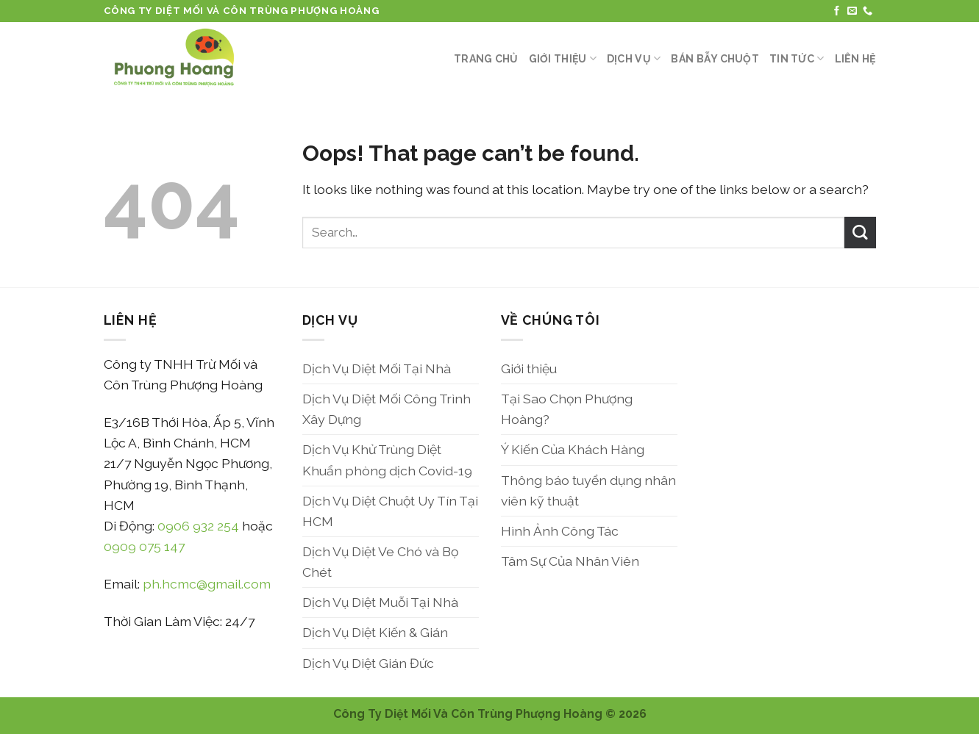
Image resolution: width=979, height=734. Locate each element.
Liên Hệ (855, 59)
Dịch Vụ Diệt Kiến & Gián (375, 632)
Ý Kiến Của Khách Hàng (572, 449)
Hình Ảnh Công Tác (560, 531)
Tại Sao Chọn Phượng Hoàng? (567, 409)
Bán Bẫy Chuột (715, 59)
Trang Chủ (486, 59)
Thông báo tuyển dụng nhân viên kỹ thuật (588, 490)
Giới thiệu (563, 58)
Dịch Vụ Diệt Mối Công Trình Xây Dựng (386, 409)
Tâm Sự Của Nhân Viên (570, 561)
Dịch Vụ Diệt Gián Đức (368, 663)
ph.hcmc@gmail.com (207, 583)
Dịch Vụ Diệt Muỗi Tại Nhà (380, 602)
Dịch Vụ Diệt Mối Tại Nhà (376, 368)
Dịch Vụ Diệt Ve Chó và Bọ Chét (380, 562)
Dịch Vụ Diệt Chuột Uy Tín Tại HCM (390, 511)
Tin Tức (796, 58)
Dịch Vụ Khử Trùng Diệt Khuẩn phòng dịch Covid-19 (387, 460)
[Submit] (860, 232)
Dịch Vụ (634, 58)
